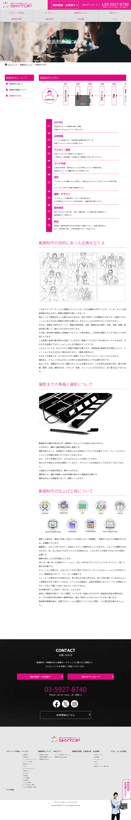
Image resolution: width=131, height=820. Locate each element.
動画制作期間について (17, 89)
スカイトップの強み (16, 13)
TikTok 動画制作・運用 (29, 788)
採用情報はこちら (65, 716)
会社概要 (96, 758)
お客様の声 (49, 19)
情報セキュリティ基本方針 (101, 767)
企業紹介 (25, 756)
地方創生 (25, 777)
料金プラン (114, 13)
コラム (114, 19)
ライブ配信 (10, 791)
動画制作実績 (16, 19)
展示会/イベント (27, 765)
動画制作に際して (16, 84)
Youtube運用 (27, 784)
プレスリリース (98, 761)
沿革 (95, 763)
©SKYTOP (60, 807)
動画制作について (82, 13)
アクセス (96, 765)
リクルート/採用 (27, 763)
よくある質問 (121, 753)
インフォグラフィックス (30, 761)
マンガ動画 (26, 779)
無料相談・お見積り (65, 5)
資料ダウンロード (91, 4)
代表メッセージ (98, 756)
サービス (49, 13)
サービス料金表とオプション (63, 756)
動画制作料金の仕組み (61, 758)
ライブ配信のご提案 (28, 786)
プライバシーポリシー (60, 803)
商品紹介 (25, 758)
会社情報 (82, 19)
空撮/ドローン (27, 772)
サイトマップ (73, 803)
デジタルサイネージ (28, 770)
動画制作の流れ (15, 95)
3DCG (25, 767)
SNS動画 (25, 781)
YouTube (26, 774)
